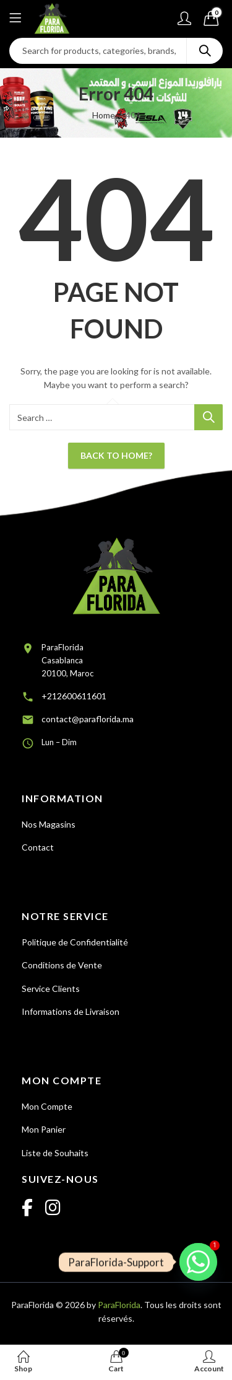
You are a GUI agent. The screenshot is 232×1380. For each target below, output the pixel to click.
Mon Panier (44, 1129)
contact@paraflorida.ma (87, 719)
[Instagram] (53, 1208)
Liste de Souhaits (55, 1153)
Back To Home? (116, 455)
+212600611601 (73, 696)
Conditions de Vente (62, 965)
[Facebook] (27, 1208)
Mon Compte (47, 1106)
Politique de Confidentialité (75, 942)
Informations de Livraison (70, 1011)
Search (205, 51)
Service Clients (51, 988)
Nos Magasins (48, 824)
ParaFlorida (119, 1304)
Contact (38, 847)
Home (103, 115)
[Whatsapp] (198, 1262)
